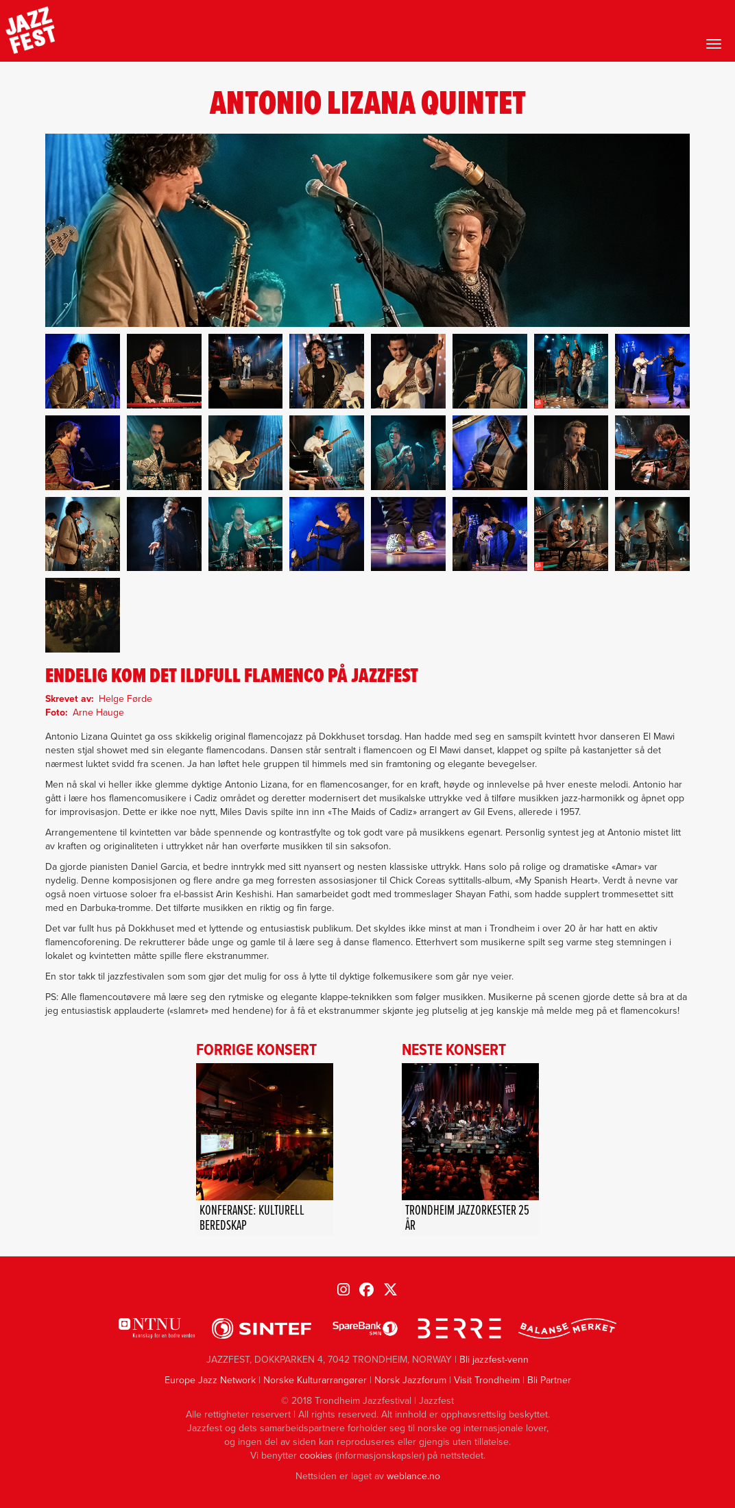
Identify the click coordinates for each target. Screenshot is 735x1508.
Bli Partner (549, 1380)
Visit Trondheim (487, 1380)
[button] (82, 371)
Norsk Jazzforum (410, 1380)
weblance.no (413, 1476)
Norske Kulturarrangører (315, 1380)
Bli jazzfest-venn (494, 1359)
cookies (316, 1455)
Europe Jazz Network (210, 1380)
